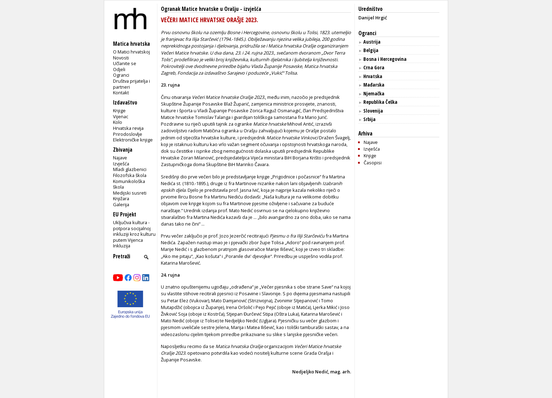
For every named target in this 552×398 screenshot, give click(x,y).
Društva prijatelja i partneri (131, 84)
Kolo (117, 122)
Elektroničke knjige (133, 140)
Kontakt (121, 92)
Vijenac (120, 116)
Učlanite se (124, 63)
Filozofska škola (129, 175)
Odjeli (119, 69)
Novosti (121, 58)
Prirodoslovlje (127, 134)
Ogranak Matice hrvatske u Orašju (200, 9)
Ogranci (121, 75)
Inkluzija (121, 245)
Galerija (121, 204)
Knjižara (121, 198)
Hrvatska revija (128, 128)
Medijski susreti (129, 193)
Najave (120, 157)
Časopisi (373, 162)
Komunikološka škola (129, 184)
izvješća (252, 9)
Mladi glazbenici (129, 169)
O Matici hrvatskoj (131, 52)
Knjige (119, 110)
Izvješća (121, 163)
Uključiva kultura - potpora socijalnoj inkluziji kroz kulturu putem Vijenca (134, 231)
